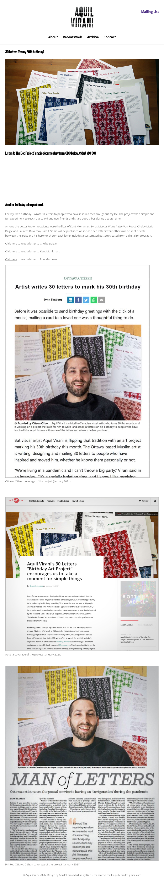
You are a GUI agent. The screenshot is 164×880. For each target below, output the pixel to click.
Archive (93, 37)
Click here (11, 243)
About (53, 37)
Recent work (72, 37)
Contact (110, 37)
